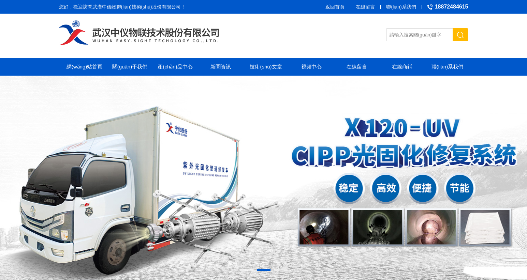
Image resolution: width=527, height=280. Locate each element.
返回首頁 (335, 7)
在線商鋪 (402, 66)
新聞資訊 (220, 66)
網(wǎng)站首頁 (85, 66)
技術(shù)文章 (266, 66)
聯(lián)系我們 (401, 7)
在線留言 (365, 7)
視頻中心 (311, 66)
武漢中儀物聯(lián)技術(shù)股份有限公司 (136, 7)
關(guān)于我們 (129, 66)
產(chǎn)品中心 (175, 66)
